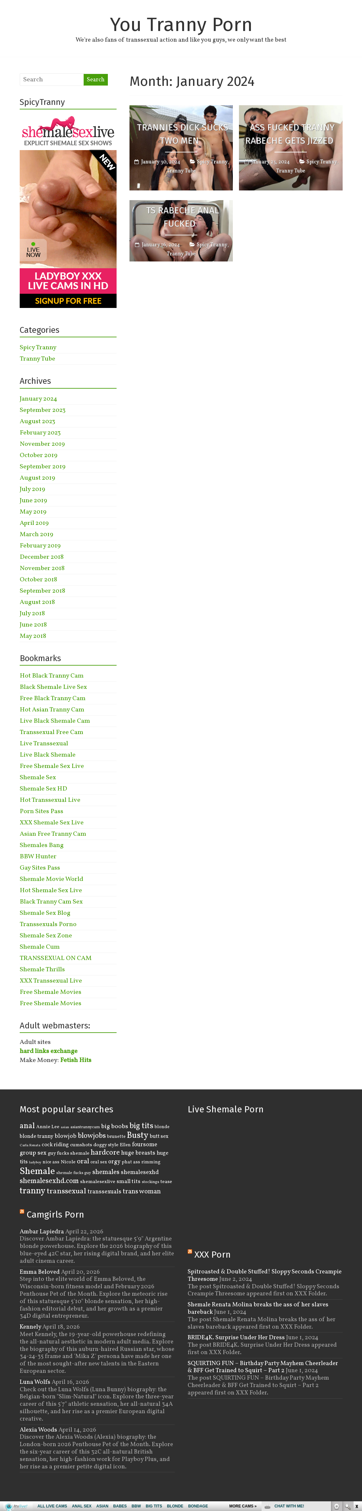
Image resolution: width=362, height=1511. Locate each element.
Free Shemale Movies (50, 992)
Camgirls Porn (55, 1214)
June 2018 (33, 624)
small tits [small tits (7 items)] (128, 1182)
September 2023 (43, 410)
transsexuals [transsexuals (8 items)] (104, 1192)
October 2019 (38, 455)
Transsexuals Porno (48, 924)
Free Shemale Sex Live (52, 766)
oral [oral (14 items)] (83, 1162)
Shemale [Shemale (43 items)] (37, 1171)
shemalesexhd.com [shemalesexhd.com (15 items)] (49, 1181)
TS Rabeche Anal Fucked (182, 217)
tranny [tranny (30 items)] (33, 1191)
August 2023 (37, 421)
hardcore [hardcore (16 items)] (105, 1153)
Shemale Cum (40, 947)
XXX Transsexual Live (51, 980)
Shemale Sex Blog (45, 913)
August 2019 (37, 478)
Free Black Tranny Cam (53, 698)
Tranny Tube (181, 171)
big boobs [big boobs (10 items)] (114, 1126)
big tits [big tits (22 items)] (141, 1126)
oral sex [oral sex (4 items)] (98, 1162)
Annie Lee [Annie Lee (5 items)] (47, 1126)
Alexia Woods (38, 1430)
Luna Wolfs (35, 1382)
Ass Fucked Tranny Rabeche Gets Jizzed (290, 134)
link (356, 1410)
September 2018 (42, 591)
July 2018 (32, 613)
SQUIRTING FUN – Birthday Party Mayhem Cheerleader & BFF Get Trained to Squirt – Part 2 (263, 1367)
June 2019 (33, 500)
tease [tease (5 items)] (166, 1181)
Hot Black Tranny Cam (52, 675)
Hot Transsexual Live (50, 800)
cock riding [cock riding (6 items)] (55, 1145)
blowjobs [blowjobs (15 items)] (92, 1136)
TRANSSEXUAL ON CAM (56, 958)
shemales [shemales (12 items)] (105, 1172)
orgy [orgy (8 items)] (114, 1162)
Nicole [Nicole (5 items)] (68, 1162)
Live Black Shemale (48, 755)
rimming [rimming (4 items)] (150, 1162)
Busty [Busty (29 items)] (138, 1136)
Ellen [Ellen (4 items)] (125, 1145)
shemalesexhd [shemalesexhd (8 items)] (140, 1173)
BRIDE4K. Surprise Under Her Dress (236, 1337)
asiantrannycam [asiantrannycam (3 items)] (85, 1127)
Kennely (30, 1327)
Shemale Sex (38, 777)
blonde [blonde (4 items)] (162, 1127)
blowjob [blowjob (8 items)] (66, 1136)
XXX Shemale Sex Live (52, 822)
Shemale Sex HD (43, 788)
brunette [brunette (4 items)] (116, 1136)
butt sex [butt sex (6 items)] (159, 1136)
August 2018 (37, 602)
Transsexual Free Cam (51, 732)
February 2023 (40, 432)
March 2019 (36, 534)
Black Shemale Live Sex (53, 687)
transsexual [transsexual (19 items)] (66, 1191)
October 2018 (38, 579)
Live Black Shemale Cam (55, 721)
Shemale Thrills (42, 969)
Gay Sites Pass (40, 868)
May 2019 (33, 511)
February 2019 (40, 545)
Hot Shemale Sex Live (51, 890)
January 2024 (38, 398)
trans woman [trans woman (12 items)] (142, 1191)
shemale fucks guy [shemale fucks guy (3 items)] (73, 1173)
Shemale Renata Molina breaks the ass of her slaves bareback (258, 1308)
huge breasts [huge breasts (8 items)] (138, 1153)
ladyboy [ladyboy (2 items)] (35, 1162)
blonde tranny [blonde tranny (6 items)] (36, 1136)
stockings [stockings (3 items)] (150, 1182)
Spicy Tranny (212, 162)
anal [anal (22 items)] (27, 1126)
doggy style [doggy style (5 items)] (106, 1145)
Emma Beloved (40, 1272)
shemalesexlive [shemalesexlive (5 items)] (97, 1181)
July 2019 (32, 489)
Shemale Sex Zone (46, 935)
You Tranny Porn (181, 24)
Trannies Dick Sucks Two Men (182, 134)
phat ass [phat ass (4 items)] (131, 1162)
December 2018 (42, 557)
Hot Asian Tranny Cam (52, 709)
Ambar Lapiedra (42, 1232)
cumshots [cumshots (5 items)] (81, 1145)
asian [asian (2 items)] (65, 1127)
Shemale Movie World (51, 879)
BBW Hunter (38, 856)
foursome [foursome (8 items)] (144, 1145)
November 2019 (42, 444)
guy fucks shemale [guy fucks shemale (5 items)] (68, 1153)
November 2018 (42, 568)
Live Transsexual (44, 743)
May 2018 (33, 636)
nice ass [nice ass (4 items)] (51, 1162)
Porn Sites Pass (41, 811)
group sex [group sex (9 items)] (33, 1153)
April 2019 (34, 523)
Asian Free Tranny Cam (53, 834)
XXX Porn (212, 1254)
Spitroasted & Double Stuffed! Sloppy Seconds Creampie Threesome (265, 1275)
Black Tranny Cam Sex (51, 901)
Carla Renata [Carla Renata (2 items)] (30, 1145)
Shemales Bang (42, 845)
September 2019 (43, 466)
